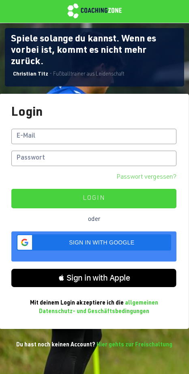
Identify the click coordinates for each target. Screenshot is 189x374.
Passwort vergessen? (146, 177)
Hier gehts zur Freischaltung (134, 345)
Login (94, 198)
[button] (94, 242)
